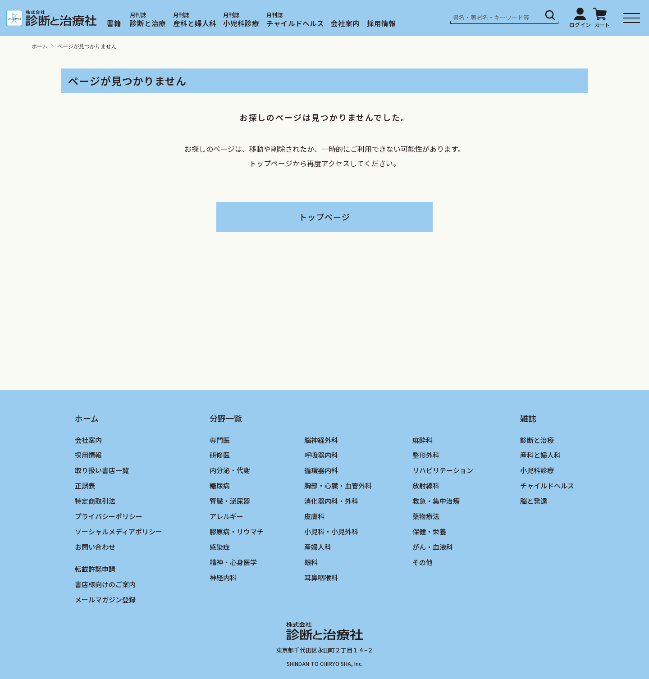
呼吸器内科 (321, 455)
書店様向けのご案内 (105, 584)
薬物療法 (425, 516)
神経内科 (223, 577)
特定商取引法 (95, 501)
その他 (422, 562)
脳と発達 (533, 501)
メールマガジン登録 (105, 599)
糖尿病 (220, 485)
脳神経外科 (321, 440)
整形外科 (425, 455)
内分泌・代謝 (230, 470)
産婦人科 (317, 546)
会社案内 (345, 23)
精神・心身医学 (233, 562)
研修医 (220, 455)
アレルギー (226, 516)
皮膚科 (314, 516)
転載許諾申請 (95, 569)
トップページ (324, 217)
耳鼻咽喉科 (321, 577)
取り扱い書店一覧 (102, 470)
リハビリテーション (442, 470)
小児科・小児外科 (331, 531)
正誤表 (85, 485)
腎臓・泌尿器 (230, 501)
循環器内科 (321, 470)
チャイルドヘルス (295, 23)
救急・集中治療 (436, 501)
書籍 (114, 23)
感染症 (220, 546)
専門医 (220, 440)
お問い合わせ (95, 546)
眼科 (311, 562)
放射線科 (425, 485)
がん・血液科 (432, 546)
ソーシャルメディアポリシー (118, 531)
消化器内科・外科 (331, 501)
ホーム (40, 46)
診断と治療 (148, 23)
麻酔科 (422, 440)
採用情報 (381, 23)
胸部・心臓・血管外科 (338, 485)
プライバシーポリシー (108, 516)
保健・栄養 (429, 531)
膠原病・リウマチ (237, 531)
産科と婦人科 (194, 23)
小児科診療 (241, 23)
